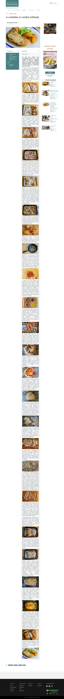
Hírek (9, 10)
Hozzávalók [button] (12, 51)
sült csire (20, 665)
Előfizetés (30, 685)
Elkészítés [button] (30, 51)
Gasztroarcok (31, 10)
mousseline (10, 665)
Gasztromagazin (16, 10)
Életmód (38, 10)
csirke (24, 665)
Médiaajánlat (21, 687)
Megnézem (50, 72)
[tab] (12, 51)
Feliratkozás (39, 685)
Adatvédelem (21, 690)
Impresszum (21, 685)
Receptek (24, 10)
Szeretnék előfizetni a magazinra (50, 75)
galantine (16, 665)
